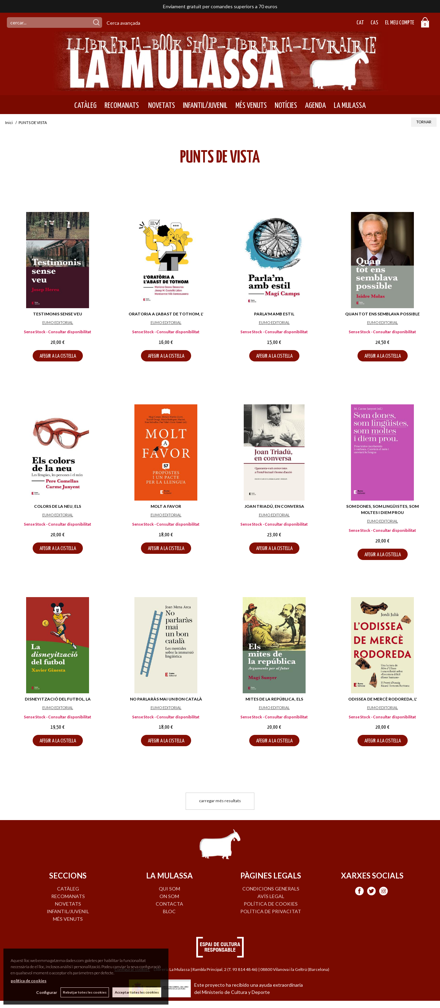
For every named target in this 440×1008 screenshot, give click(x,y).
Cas (374, 23)
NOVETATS (161, 105)
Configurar (46, 992)
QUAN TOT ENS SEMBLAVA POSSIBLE (382, 313)
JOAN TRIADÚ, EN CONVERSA (274, 506)
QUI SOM (169, 889)
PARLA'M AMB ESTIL (274, 313)
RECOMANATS (121, 105)
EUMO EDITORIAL (57, 322)
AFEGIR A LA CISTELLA (58, 356)
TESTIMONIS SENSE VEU (57, 313)
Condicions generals (270, 889)
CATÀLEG (85, 105)
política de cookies (28, 980)
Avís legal (270, 896)
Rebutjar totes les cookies (85, 992)
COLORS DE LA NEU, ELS (57, 506)
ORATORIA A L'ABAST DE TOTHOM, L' (166, 313)
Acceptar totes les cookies (137, 992)
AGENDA (315, 105)
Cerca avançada (123, 23)
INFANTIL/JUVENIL (205, 105)
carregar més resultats (220, 800)
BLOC (169, 911)
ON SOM (169, 896)
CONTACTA (169, 904)
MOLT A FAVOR (166, 506)
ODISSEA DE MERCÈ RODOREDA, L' (382, 699)
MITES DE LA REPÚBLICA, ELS (274, 699)
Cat (360, 23)
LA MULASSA (350, 105)
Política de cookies (271, 904)
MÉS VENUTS (251, 105)
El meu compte (399, 23)
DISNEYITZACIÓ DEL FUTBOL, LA (58, 699)
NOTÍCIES (286, 105)
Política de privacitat (270, 911)
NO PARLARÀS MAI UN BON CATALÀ (166, 699)
